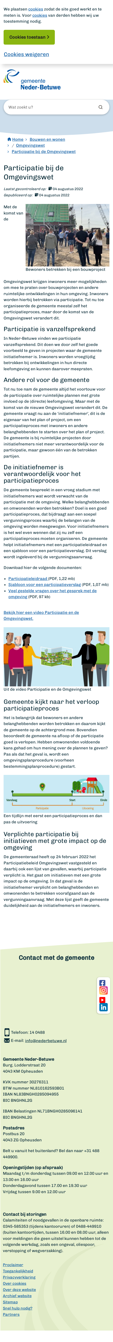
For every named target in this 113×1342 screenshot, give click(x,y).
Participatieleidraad (28, 578)
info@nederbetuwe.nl (46, 1040)
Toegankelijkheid (18, 1271)
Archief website (17, 1296)
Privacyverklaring (19, 1277)
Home (17, 139)
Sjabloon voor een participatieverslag (44, 584)
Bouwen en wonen (47, 139)
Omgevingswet (30, 145)
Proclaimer (13, 1265)
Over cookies (14, 1283)
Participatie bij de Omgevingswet (44, 151)
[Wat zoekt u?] (34, 107)
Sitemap (10, 1302)
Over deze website (19, 1289)
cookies (35, 9)
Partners (11, 1314)
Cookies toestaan (27, 37)
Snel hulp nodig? (17, 1308)
